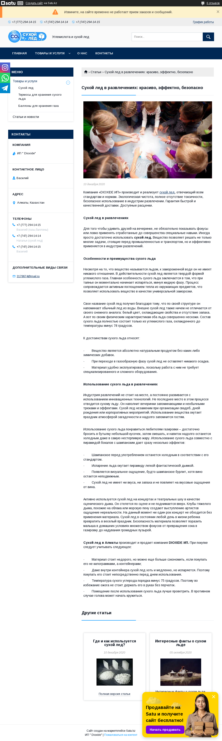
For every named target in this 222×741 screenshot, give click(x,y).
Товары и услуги (50, 53)
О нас (82, 53)
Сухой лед (26, 88)
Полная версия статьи (114, 694)
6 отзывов (213, 3)
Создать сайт (34, 3)
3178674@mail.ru (28, 276)
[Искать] (208, 36)
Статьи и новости (26, 117)
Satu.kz (130, 730)
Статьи (96, 72)
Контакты (104, 53)
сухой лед (167, 192)
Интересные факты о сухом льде (180, 643)
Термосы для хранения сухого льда (40, 96)
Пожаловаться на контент (120, 734)
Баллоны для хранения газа (38, 105)
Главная (19, 53)
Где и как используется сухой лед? (114, 643)
